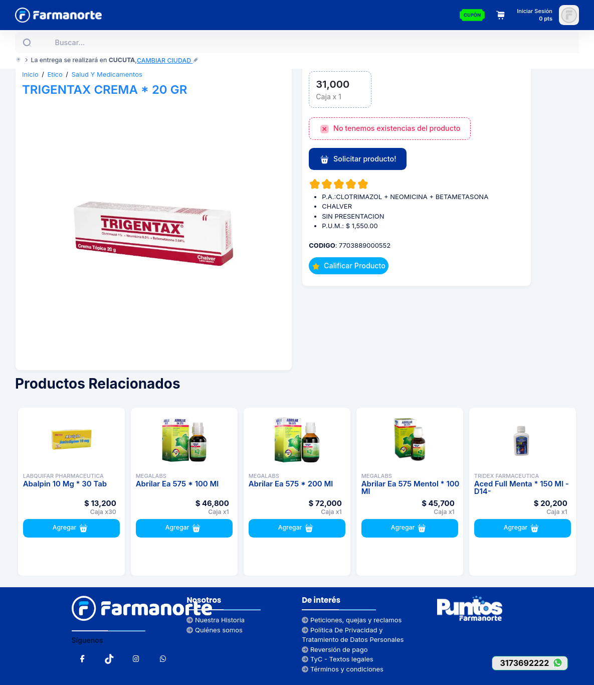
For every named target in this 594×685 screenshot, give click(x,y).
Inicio (30, 74)
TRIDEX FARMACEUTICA (506, 475)
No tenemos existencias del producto (390, 129)
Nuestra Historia (215, 620)
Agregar (71, 528)
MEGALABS (151, 475)
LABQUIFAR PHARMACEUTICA (63, 475)
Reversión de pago (334, 649)
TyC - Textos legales (337, 659)
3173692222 (533, 662)
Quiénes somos (214, 630)
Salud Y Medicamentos (107, 74)
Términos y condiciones (342, 669)
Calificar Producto (348, 265)
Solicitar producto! (358, 159)
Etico (54, 74)
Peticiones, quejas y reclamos (352, 620)
